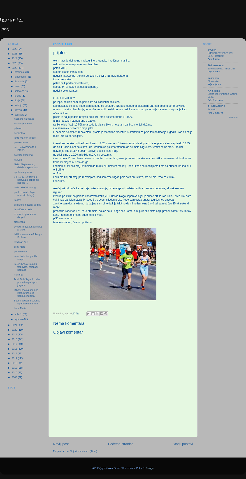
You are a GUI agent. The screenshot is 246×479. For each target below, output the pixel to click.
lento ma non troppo (25, 137)
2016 (15, 348)
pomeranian (20, 251)
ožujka (18, 114)
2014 (15, 358)
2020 (15, 329)
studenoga (21, 76)
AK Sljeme (214, 90)
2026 (15, 48)
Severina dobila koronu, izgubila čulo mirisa (26, 302)
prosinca (20, 72)
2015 (15, 353)
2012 (15, 367)
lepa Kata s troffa (23, 209)
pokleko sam (21, 142)
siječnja (19, 319)
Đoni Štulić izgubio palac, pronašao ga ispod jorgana (27, 282)
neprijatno (19, 133)
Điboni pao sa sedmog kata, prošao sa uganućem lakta (26, 293)
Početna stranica (121, 444)
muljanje (18, 274)
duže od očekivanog (25, 187)
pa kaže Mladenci (23, 155)
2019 (15, 334)
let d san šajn (21, 242)
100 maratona (216, 65)
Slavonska (213, 81)
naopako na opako (24, 118)
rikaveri (18, 159)
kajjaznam (214, 78)
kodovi (17, 200)
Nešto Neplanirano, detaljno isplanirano (26, 166)
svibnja (19, 105)
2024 (15, 58)
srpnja (18, 95)
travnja (19, 110)
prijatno (18, 128)
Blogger (150, 468)
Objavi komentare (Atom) (83, 451)
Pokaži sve (233, 117)
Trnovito (212, 109)
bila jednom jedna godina (27, 204)
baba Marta (20, 308)
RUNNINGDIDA (216, 106)
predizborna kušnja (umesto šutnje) (24, 194)
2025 (15, 53)
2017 (15, 344)
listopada (20, 81)
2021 (15, 325)
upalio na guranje (23, 172)
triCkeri (212, 49)
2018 (15, 339)
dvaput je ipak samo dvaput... (25, 215)
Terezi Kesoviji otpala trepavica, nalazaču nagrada (26, 267)
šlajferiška (19, 222)
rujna (18, 86)
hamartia (11, 20)
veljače (19, 314)
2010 (15, 372)
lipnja (18, 100)
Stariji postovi (183, 444)
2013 (15, 363)
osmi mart (19, 246)
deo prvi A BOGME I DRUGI (25, 149)
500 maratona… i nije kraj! (221, 68)
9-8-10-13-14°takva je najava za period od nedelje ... (26, 179)
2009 (15, 377)
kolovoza (20, 91)
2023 (15, 63)
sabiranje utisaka (23, 123)
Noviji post (61, 444)
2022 (15, 67)
